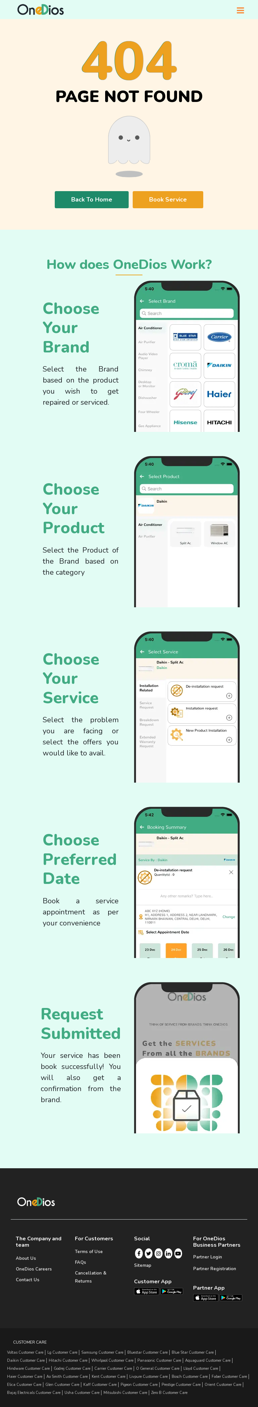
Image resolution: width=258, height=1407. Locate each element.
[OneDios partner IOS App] (208, 1297)
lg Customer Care (62, 1352)
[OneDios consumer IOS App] (149, 1291)
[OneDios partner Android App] (231, 1297)
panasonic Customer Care (159, 1360)
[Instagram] (158, 1253)
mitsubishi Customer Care (125, 1392)
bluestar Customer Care (147, 1352)
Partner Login (207, 1257)
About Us (26, 1258)
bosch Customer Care (190, 1376)
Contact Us (27, 1280)
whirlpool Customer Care (112, 1360)
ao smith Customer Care (67, 1376)
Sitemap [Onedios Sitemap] (142, 1265)
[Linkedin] (168, 1253)
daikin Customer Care (26, 1360)
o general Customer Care (157, 1368)
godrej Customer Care (72, 1368)
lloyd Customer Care (200, 1368)
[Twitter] (148, 1253)
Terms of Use (89, 1252)
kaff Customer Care (100, 1384)
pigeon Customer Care (139, 1384)
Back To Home (91, 199)
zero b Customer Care (169, 1392)
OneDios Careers (34, 1269)
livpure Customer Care (148, 1376)
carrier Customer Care (113, 1368)
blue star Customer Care (193, 1352)
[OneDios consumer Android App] (172, 1291)
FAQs (80, 1262)
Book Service (168, 199)
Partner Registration (214, 1269)
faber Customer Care (229, 1376)
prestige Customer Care (181, 1384)
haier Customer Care (24, 1376)
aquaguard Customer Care (207, 1360)
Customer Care (30, 1342)
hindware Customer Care (28, 1368)
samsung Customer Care (102, 1352)
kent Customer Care (108, 1376)
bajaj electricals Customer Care (33, 1392)
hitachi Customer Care (68, 1360)
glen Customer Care (62, 1384)
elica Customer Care (24, 1384)
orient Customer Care (223, 1384)
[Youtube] (178, 1253)
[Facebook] (138, 1253)
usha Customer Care (81, 1392)
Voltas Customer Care (25, 1352)
